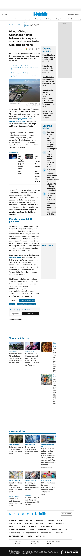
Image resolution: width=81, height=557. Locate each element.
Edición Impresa (46, 527)
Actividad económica (42, 10)
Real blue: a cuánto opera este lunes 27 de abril (47, 114)
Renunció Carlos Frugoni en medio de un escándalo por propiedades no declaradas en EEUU (52, 203)
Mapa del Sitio (14, 533)
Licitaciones (40, 536)
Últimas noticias (25, 520)
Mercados (29, 524)
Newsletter (77, 18)
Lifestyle (60, 524)
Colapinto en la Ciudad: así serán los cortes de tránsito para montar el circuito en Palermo (32, 359)
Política (48, 19)
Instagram (18, 514)
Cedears (61, 249)
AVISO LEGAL (60, 533)
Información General (17, 530)
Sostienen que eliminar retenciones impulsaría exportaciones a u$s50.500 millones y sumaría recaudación (53, 179)
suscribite (71, 14)
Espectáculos (43, 530)
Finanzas (38, 19)
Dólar (13, 10)
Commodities (55, 249)
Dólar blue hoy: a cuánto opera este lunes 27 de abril (48, 58)
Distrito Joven (15, 257)
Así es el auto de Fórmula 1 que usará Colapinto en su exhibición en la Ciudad (15, 358)
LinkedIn (23, 514)
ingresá (77, 14)
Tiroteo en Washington (64, 10)
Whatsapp (32, 514)
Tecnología (56, 530)
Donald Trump (22, 10)
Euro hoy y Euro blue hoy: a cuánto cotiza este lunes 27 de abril (15, 487)
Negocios (59, 19)
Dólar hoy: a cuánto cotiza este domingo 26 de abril (50, 159)
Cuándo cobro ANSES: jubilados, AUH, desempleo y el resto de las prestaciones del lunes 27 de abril (48, 98)
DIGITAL (18, 542)
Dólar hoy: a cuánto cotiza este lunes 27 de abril (47, 69)
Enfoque (31, 10)
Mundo (22, 527)
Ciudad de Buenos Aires (26, 25)
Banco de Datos (15, 524)
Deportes (32, 527)
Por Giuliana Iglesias (46, 467)
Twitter (10, 514)
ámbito (11, 25)
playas (12, 304)
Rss (66, 530)
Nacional (12, 527)
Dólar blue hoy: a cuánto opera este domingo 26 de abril (32, 501)
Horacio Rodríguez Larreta (26, 304)
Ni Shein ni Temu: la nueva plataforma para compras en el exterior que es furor (48, 488)
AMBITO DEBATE (54, 542)
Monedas (45, 249)
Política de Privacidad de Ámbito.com (37, 533)
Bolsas (50, 249)
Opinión (70, 19)
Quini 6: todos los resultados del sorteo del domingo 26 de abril (48, 81)
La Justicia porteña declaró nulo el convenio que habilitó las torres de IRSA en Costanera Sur (24, 68)
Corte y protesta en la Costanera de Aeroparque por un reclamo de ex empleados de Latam (25, 75)
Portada (12, 520)
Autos (31, 530)
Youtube (28, 514)
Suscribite (30, 313)
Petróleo (53, 10)
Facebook (14, 514)
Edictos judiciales (16, 536)
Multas (30, 536)
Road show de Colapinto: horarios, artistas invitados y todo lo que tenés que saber (21, 164)
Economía (27, 19)
